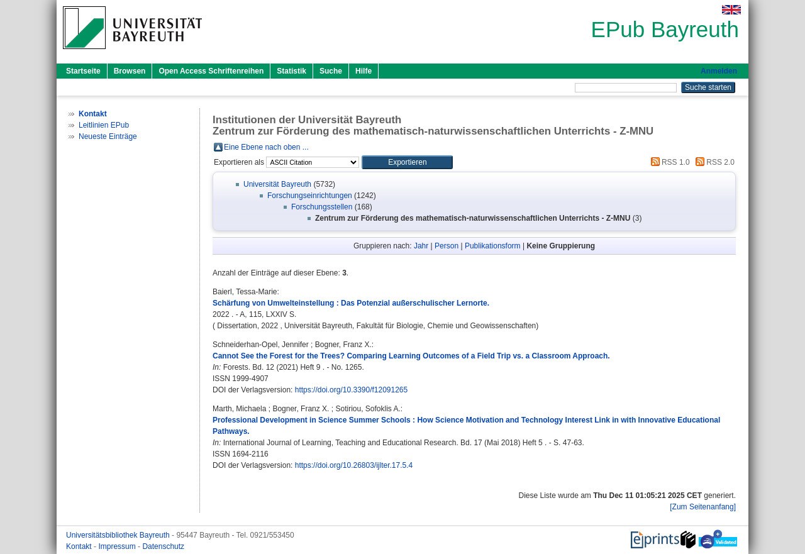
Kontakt (80, 546)
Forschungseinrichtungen (309, 195)
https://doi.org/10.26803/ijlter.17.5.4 (354, 465)
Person (446, 245)
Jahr (421, 245)
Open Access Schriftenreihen (211, 71)
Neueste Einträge (108, 136)
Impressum (118, 546)
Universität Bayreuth (277, 184)
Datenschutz (163, 546)
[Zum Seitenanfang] (703, 506)
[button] (407, 162)
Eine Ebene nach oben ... (266, 147)
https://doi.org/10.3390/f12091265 (351, 389)
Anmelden (719, 71)
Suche (330, 71)
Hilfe (363, 71)
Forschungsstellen (321, 206)
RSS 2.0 (713, 162)
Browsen (130, 71)
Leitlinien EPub (104, 125)
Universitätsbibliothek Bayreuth (119, 535)
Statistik (291, 71)
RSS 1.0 (668, 162)
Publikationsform (493, 245)
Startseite (83, 71)
